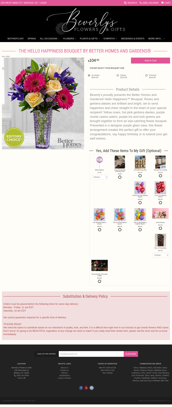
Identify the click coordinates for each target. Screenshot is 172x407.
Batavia (143, 370)
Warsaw (136, 381)
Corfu (143, 373)
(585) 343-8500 (150, 3)
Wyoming (147, 381)
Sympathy (109, 38)
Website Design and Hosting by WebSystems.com (154, 400)
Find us (21, 378)
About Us (64, 368)
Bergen (150, 370)
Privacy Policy (30, 400)
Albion (149, 368)
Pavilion (137, 378)
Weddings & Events (132, 38)
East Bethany (163, 373)
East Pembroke (138, 375)
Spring (32, 38)
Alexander (157, 368)
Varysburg (162, 378)
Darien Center (151, 373)
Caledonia (135, 373)
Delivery (64, 373)
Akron (136, 368)
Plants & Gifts (88, 38)
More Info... (155, 38)
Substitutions (64, 375)
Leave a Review (64, 378)
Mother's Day (16, 38)
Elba (147, 375)
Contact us (64, 370)
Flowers (68, 38)
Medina (158, 375)
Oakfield (165, 375)
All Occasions (48, 38)
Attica (164, 368)
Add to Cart (150, 60)
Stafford (154, 378)
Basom (137, 370)
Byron (164, 370)
